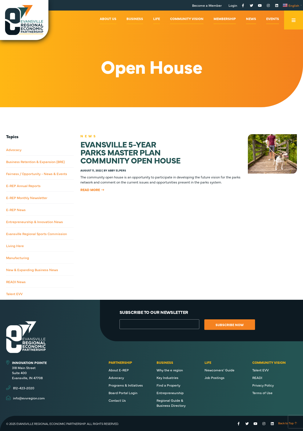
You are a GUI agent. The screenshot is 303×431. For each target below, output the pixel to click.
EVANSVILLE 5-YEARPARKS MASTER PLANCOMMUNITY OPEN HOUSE (130, 152)
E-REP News (16, 209)
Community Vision (186, 18)
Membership (225, 18)
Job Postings (215, 377)
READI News (16, 281)
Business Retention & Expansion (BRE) (35, 161)
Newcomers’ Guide (219, 370)
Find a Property (168, 385)
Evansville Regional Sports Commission (36, 233)
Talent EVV (14, 293)
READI (257, 377)
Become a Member (207, 5)
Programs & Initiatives (126, 385)
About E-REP (119, 370)
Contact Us (117, 400)
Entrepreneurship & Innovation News (34, 221)
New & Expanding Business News (32, 269)
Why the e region (170, 370)
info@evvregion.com (29, 398)
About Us (108, 18)
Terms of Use (262, 392)
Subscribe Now (229, 324)
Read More (90, 189)
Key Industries (167, 377)
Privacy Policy (263, 385)
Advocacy (13, 149)
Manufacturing (17, 257)
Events (272, 18)
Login (233, 5)
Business (134, 18)
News (251, 18)
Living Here (15, 245)
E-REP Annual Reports (23, 185)
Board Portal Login (123, 392)
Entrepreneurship (170, 392)
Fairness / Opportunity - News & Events (36, 173)
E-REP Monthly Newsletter (26, 197)
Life (156, 18)
